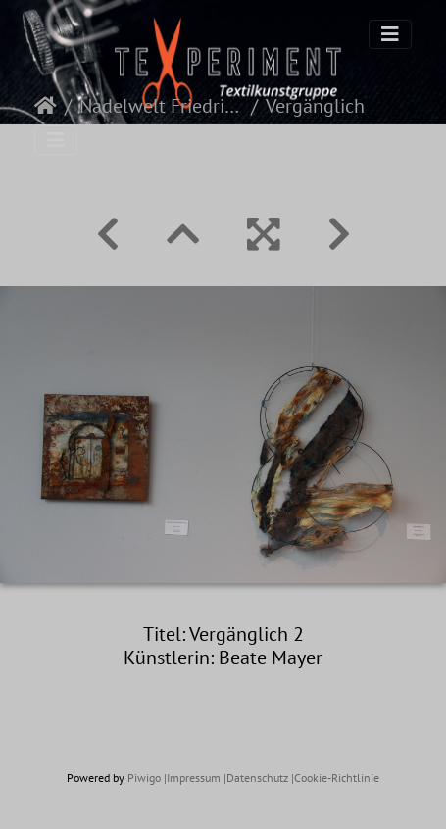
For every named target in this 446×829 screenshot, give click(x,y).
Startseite (45, 106)
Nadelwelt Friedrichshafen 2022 (161, 106)
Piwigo (144, 777)
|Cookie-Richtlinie (335, 777)
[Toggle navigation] (390, 34)
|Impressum (192, 777)
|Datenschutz (255, 777)
